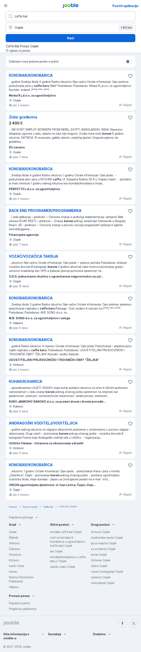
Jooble (26, 646)
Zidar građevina (23, 117)
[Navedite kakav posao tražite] (70, 16)
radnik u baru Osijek (62, 566)
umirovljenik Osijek (102, 583)
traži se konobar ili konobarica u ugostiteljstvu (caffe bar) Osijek (67, 541)
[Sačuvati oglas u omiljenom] (130, 76)
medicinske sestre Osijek (107, 537)
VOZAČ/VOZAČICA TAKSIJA (33, 256)
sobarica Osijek (100, 577)
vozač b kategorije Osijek (107, 571)
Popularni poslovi (19, 603)
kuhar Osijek (99, 554)
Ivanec (13, 571)
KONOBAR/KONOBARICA (31, 75)
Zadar (13, 532)
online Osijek (99, 566)
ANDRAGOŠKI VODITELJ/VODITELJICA (43, 423)
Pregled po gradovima (22, 609)
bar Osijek (56, 551)
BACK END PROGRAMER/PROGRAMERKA (45, 210)
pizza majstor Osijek (103, 543)
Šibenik (13, 537)
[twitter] (134, 623)
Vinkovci (14, 543)
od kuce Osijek (100, 532)
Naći (70, 38)
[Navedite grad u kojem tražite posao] (70, 27)
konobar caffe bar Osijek (66, 532)
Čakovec (14, 549)
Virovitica (15, 554)
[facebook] (122, 623)
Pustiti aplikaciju (125, 6)
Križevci (14, 560)
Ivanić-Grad (16, 566)
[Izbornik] (6, 6)
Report (125, 105)
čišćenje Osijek (100, 560)
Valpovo (14, 587)
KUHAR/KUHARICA (25, 381)
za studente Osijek (103, 549)
